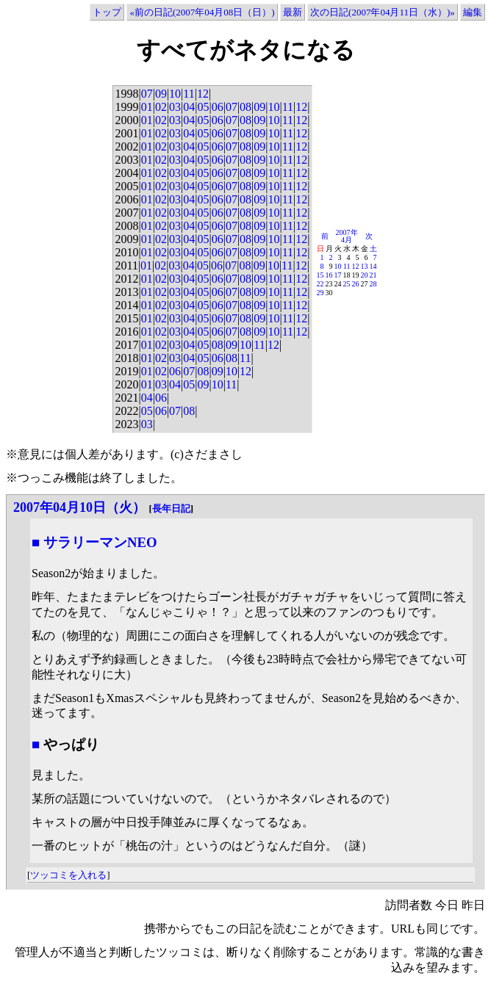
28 (373, 284)
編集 (472, 12)
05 (203, 107)
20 (364, 275)
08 (245, 107)
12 (203, 93)
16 (329, 275)
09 (161, 93)
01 (147, 107)
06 (217, 107)
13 (364, 266)
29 (320, 293)
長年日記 (171, 508)
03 (175, 107)
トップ (107, 12)
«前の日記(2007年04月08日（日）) (201, 12)
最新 (292, 12)
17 (338, 275)
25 (347, 284)
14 (373, 266)
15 (320, 275)
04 (189, 107)
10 (175, 93)
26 (355, 284)
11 (188, 93)
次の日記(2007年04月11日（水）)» (382, 12)
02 (161, 107)
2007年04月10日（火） (79, 507)
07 (147, 93)
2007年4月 (347, 236)
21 (373, 275)
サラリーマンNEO (100, 542)
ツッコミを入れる (68, 874)
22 (320, 284)
